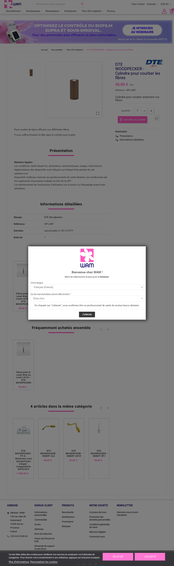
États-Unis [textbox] (38, 298)
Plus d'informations (19, 562)
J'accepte (150, 556)
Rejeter (118, 556)
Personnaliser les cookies (44, 562)
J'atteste (87, 314)
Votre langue (37, 283)
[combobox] (87, 299)
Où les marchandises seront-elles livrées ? (51, 294)
